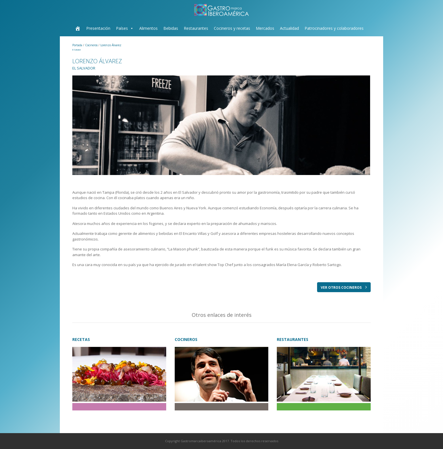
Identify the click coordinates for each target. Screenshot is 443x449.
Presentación (98, 28)
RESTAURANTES (292, 339)
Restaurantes (196, 28)
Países (122, 28)
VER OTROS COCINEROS (344, 287)
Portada (77, 45)
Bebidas (170, 28)
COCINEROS (186, 339)
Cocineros (91, 45)
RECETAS (81, 339)
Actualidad (289, 28)
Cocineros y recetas (232, 28)
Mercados (265, 28)
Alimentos (148, 28)
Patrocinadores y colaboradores (334, 28)
